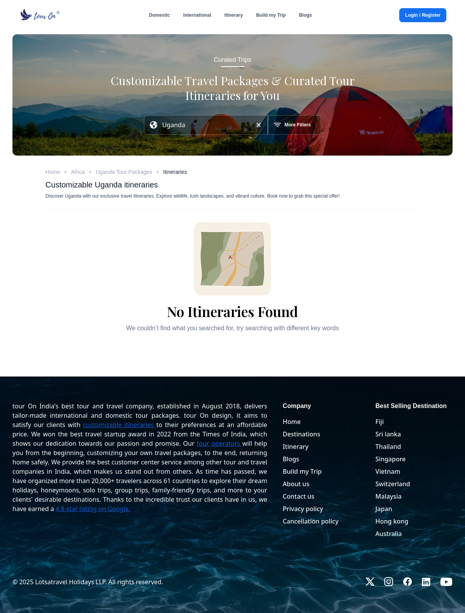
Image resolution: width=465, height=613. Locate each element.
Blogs (291, 459)
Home (53, 172)
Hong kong (392, 521)
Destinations (301, 434)
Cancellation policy (311, 521)
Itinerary (296, 446)
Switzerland (393, 484)
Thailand (388, 446)
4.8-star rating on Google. (93, 508)
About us (296, 484)
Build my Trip (302, 471)
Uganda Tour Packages (124, 172)
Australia (389, 533)
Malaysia (389, 496)
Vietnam (388, 471)
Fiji (380, 421)
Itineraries (175, 172)
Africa (78, 172)
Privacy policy (303, 508)
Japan (384, 508)
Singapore (391, 459)
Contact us (298, 496)
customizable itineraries (118, 424)
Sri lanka (388, 434)
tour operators (218, 443)
